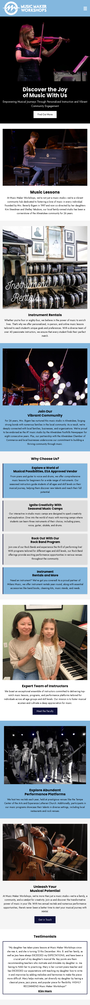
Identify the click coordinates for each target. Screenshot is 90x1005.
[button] (45, 114)
